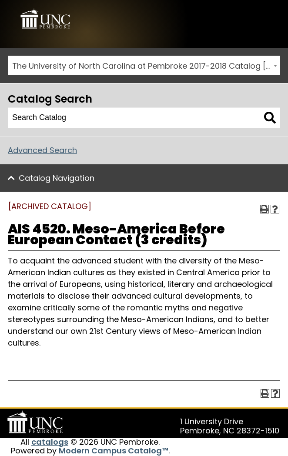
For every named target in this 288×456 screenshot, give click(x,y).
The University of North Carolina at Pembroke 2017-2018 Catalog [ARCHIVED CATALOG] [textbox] (146, 65)
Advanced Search (42, 150)
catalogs (49, 441)
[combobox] (144, 65)
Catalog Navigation (56, 178)
